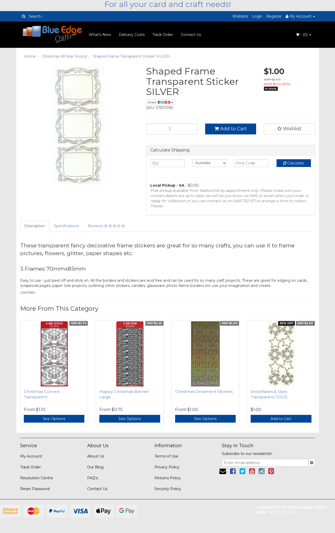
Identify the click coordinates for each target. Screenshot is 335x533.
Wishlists (240, 16)
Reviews (106, 226)
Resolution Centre (36, 478)
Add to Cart (230, 129)
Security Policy (167, 488)
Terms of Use (166, 456)
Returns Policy (167, 478)
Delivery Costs (132, 34)
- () (303, 34)
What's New (100, 34)
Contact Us (191, 34)
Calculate (293, 163)
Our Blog (95, 467)
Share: (160, 102)
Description (34, 226)
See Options (54, 418)
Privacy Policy (167, 467)
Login (257, 16)
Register (274, 16)
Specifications (66, 226)
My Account (31, 456)
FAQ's (92, 478)
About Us (95, 456)
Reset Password (35, 488)
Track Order (162, 34)
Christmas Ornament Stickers (204, 391)
